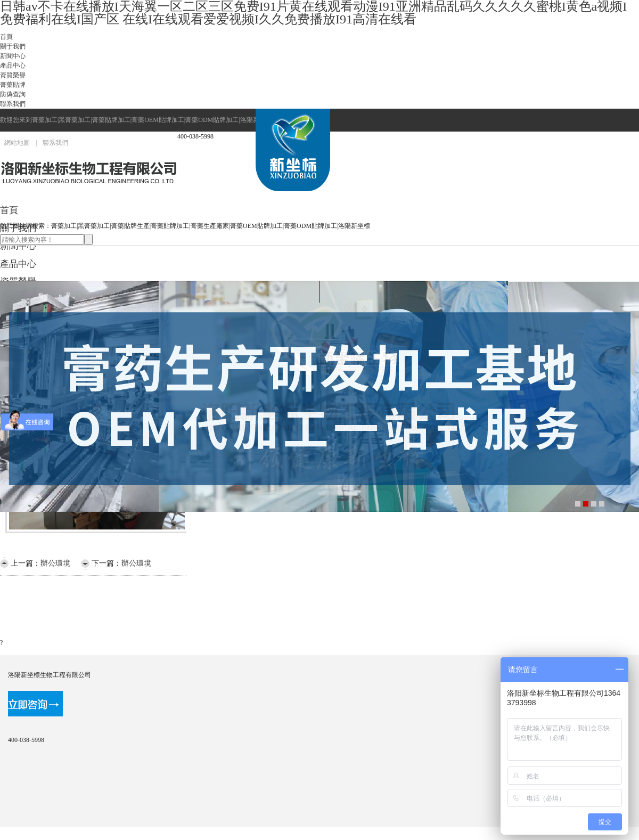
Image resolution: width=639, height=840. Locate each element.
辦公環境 (55, 563)
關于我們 (13, 46)
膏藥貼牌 (13, 84)
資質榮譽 (13, 75)
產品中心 (13, 65)
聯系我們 (13, 104)
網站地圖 (17, 142)
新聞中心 (13, 56)
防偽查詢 (13, 94)
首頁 (6, 36)
